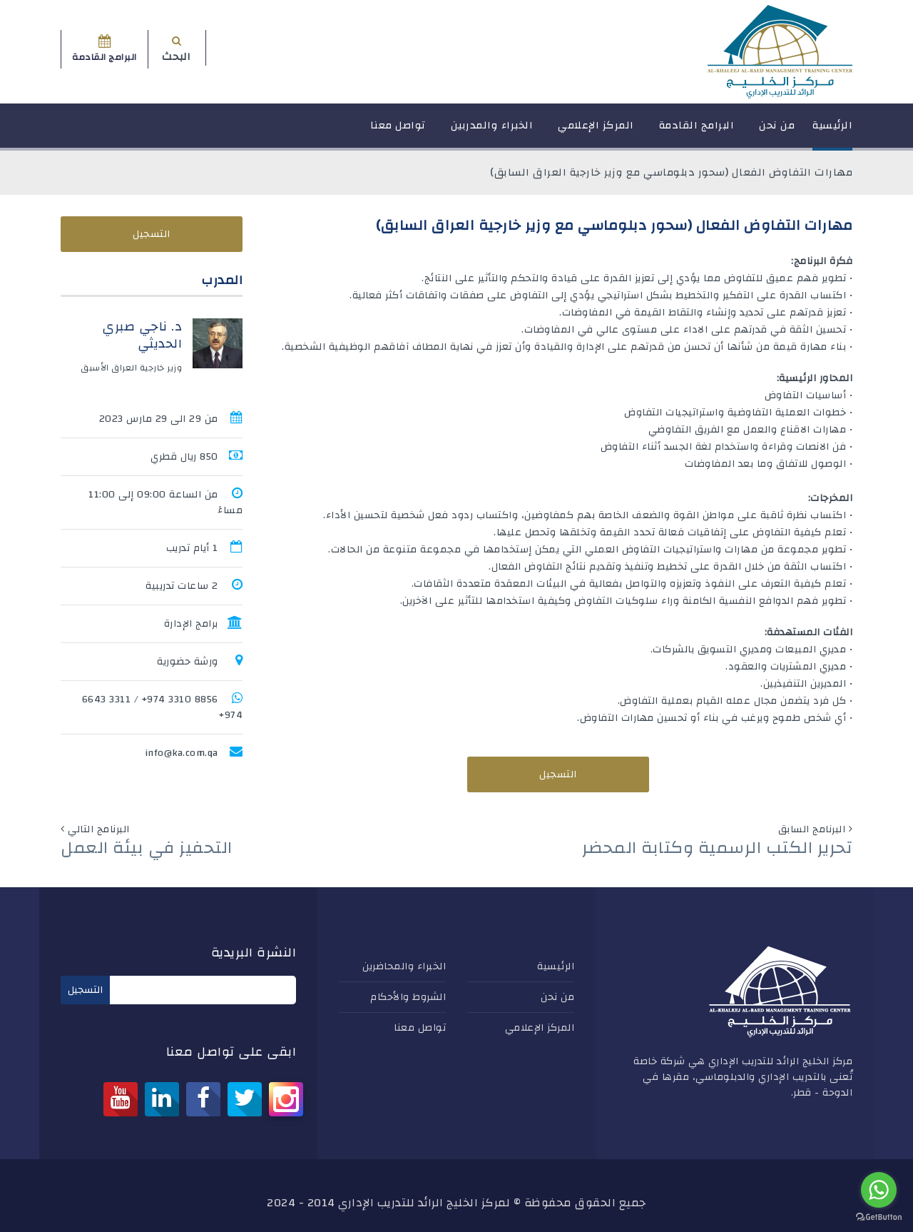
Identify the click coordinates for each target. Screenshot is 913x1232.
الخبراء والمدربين (492, 132)
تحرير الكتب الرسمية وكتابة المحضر (717, 848)
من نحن (777, 132)
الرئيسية (832, 132)
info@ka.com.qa (181, 753)
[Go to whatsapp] (879, 1190)
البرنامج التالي (99, 829)
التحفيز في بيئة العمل (147, 848)
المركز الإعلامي (596, 132)
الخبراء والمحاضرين (404, 966)
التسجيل (558, 774)
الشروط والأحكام (408, 997)
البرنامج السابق (812, 829)
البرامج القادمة (697, 132)
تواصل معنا (398, 132)
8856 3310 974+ (180, 699)
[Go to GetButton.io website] (879, 1217)
